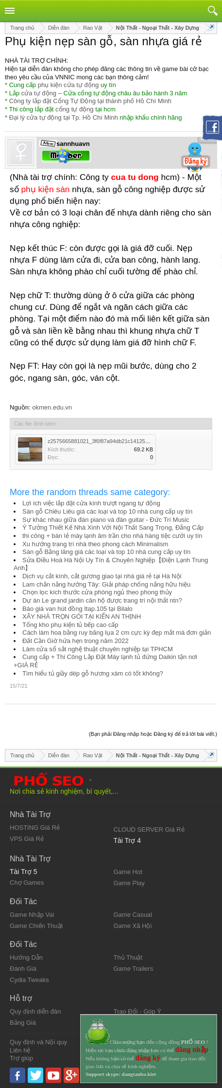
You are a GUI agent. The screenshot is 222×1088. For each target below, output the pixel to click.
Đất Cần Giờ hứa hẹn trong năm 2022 (75, 640)
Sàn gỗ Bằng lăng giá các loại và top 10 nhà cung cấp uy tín (106, 551)
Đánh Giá (23, 968)
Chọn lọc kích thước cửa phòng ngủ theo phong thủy (97, 592)
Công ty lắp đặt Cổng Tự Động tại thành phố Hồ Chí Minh (90, 101)
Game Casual (133, 914)
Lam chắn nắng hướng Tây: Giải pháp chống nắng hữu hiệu (106, 584)
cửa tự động (38, 93)
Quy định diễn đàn (35, 1011)
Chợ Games (27, 882)
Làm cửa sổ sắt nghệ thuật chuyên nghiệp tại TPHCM (97, 649)
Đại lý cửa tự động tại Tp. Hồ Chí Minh (63, 117)
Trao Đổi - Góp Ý (138, 1011)
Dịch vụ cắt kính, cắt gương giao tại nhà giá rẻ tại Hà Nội (102, 576)
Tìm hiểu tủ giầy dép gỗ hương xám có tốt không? (92, 673)
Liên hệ (20, 1050)
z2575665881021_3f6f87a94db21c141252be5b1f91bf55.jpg (118, 441)
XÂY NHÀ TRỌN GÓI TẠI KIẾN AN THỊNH (81, 616)
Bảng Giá (23, 1022)
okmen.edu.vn (52, 407)
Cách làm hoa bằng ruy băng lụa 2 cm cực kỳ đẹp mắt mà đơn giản (116, 632)
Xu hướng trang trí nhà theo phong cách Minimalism (95, 544)
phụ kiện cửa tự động (68, 85)
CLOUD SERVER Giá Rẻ (149, 829)
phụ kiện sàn (45, 189)
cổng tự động (74, 109)
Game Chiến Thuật (36, 925)
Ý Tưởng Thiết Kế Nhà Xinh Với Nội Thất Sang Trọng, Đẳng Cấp (113, 527)
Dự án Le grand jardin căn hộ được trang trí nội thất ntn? (102, 600)
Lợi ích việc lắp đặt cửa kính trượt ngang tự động (91, 503)
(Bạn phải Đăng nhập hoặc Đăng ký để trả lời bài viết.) (153, 734)
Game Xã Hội (133, 925)
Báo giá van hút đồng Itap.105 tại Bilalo (77, 608)
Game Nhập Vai (32, 914)
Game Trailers (134, 968)
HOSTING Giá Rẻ (35, 827)
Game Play (129, 883)
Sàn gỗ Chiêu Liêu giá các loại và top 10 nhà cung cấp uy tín (107, 511)
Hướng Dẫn (26, 957)
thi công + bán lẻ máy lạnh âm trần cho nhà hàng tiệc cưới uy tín (112, 535)
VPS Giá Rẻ (27, 838)
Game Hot (128, 871)
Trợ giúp (21, 1058)
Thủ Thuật (128, 957)
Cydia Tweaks (29, 979)
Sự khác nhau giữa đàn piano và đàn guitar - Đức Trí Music (105, 519)
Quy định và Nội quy (38, 1042)
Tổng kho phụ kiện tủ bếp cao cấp (70, 624)
